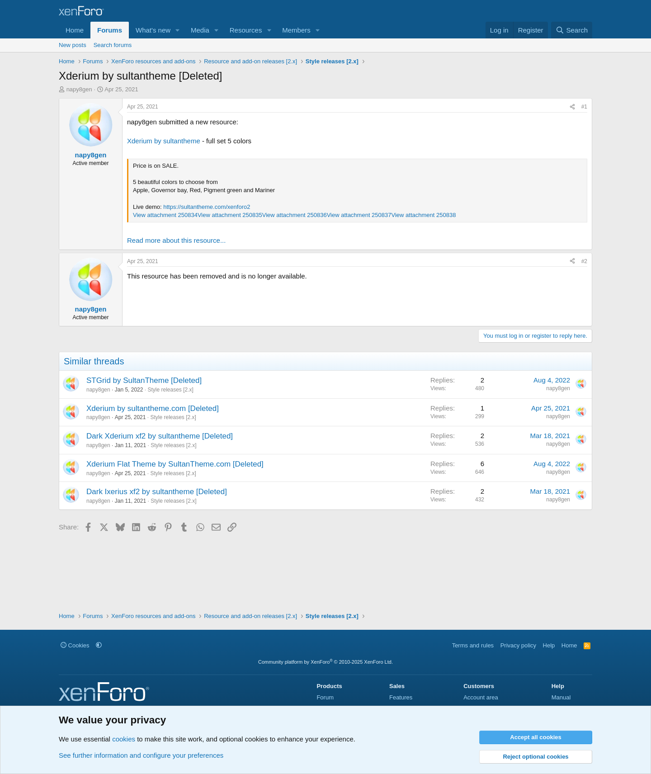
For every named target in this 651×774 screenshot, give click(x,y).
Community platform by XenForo (325, 662)
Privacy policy (518, 645)
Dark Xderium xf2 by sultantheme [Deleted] (159, 436)
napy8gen (79, 89)
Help (549, 645)
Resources (246, 30)
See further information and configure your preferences (141, 755)
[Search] (571, 30)
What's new (153, 30)
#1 (584, 107)
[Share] (572, 107)
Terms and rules (473, 645)
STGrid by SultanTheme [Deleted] (144, 380)
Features (400, 697)
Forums (109, 30)
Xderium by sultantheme (163, 141)
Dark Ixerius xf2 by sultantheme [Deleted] (156, 491)
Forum (325, 697)
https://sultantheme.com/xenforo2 (206, 206)
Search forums (113, 45)
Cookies (75, 645)
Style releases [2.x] (170, 390)
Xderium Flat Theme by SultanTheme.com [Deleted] (175, 464)
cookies (123, 739)
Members (296, 30)
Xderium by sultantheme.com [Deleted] (152, 408)
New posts (72, 45)
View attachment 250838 (424, 215)
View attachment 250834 (165, 215)
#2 (584, 261)
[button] (177, 30)
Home (75, 30)
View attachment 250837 (359, 215)
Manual (561, 697)
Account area (480, 697)
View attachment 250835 (230, 215)
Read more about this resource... (176, 240)
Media (200, 30)
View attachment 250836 (294, 215)
